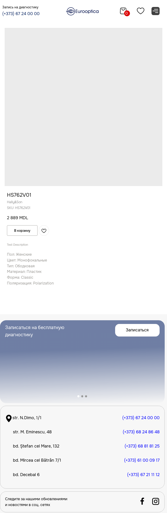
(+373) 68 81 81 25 (142, 446)
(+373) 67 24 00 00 (21, 13)
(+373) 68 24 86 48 (141, 432)
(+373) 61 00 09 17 (142, 460)
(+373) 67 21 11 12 (143, 474)
